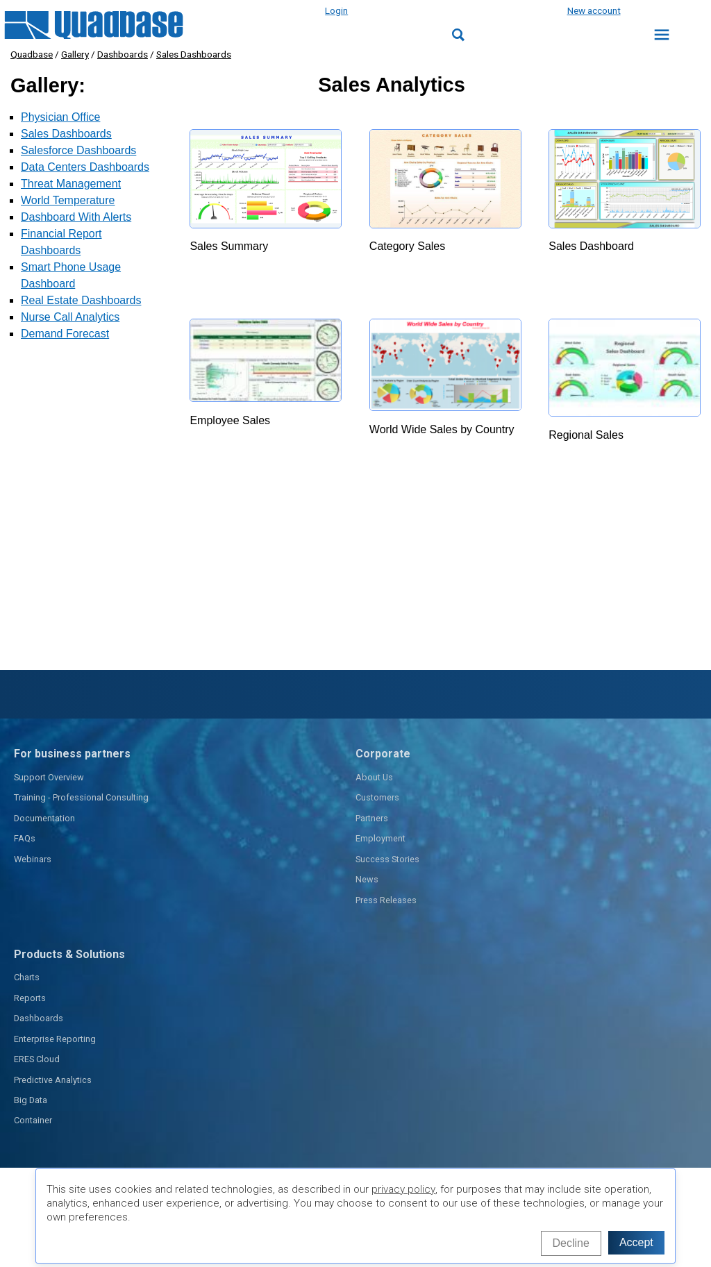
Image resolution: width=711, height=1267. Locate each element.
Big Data (30, 1100)
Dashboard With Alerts (76, 217)
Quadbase (31, 54)
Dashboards (122, 54)
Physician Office (60, 117)
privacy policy (403, 1189)
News (367, 879)
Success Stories (387, 859)
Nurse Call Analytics (70, 317)
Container (33, 1120)
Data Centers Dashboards (85, 167)
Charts (27, 977)
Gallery (75, 54)
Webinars (32, 859)
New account (594, 10)
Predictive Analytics (53, 1080)
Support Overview (49, 777)
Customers (377, 797)
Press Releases (386, 900)
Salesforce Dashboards (78, 150)
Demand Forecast (65, 333)
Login (336, 10)
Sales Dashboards (193, 54)
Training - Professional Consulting (81, 797)
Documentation (44, 818)
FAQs (24, 838)
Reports (30, 998)
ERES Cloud (37, 1059)
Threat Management (71, 184)
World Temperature (68, 200)
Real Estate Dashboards (81, 300)
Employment (380, 838)
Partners (372, 818)
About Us (374, 777)
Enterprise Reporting (55, 1039)
